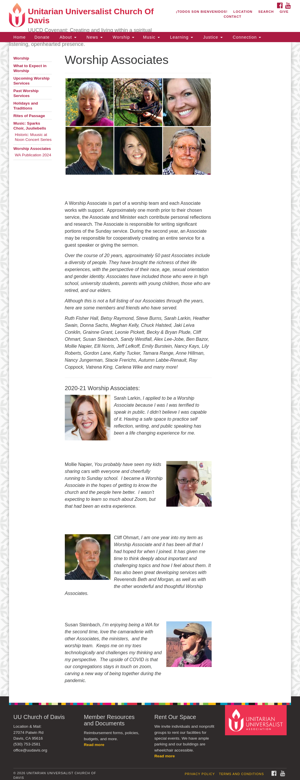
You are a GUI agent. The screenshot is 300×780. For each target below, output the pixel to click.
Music (151, 37)
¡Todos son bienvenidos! (202, 11)
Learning (181, 37)
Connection (246, 37)
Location (243, 11)
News (94, 37)
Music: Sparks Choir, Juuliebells (29, 125)
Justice (212, 37)
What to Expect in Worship (30, 68)
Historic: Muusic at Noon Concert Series (33, 137)
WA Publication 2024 (33, 155)
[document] (150, 369)
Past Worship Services (26, 93)
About (67, 37)
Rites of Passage (29, 116)
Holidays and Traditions (25, 105)
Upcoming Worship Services (31, 80)
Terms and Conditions (241, 774)
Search (266, 11)
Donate (41, 37)
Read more (94, 745)
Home (19, 37)
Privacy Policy (200, 774)
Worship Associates (32, 148)
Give (284, 11)
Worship (123, 37)
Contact (232, 16)
